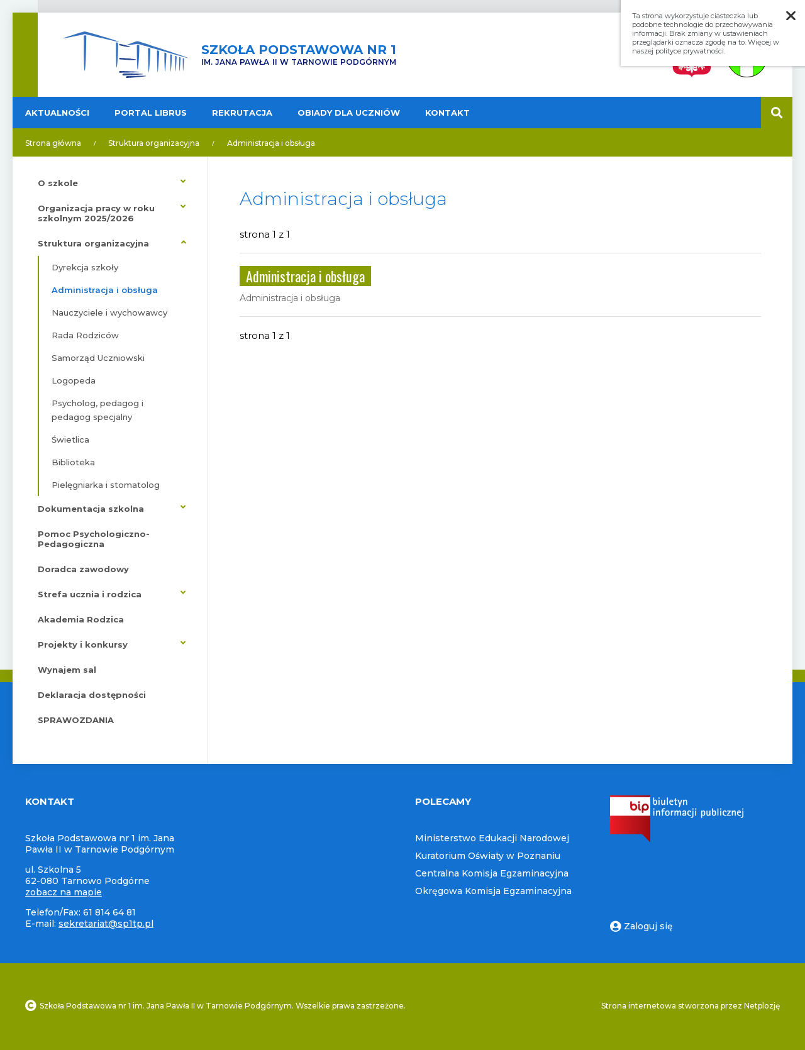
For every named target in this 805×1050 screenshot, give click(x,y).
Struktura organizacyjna (153, 143)
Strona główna (53, 143)
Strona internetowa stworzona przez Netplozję (690, 1005)
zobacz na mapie (63, 892)
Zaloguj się (641, 926)
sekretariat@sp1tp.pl (105, 923)
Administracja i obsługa (271, 143)
